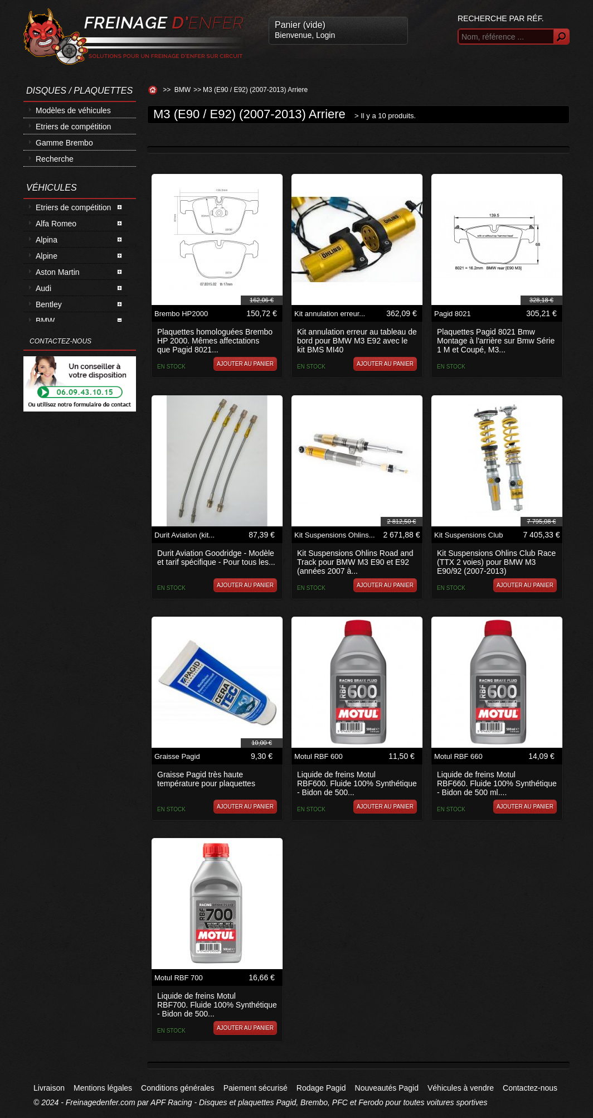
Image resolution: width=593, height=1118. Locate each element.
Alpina (46, 239)
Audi (43, 288)
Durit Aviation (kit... (184, 535)
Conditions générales (178, 1087)
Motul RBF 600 (318, 756)
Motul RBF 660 (458, 756)
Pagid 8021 (452, 313)
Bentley (49, 304)
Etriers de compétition (73, 126)
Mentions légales (103, 1087)
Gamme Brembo (64, 142)
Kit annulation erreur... (329, 313)
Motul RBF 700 (178, 978)
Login (325, 35)
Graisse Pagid (177, 756)
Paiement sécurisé (255, 1087)
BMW (45, 320)
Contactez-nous (530, 1087)
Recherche (55, 158)
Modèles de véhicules (73, 110)
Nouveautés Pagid (387, 1087)
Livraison (49, 1087)
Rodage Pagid (321, 1087)
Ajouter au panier (245, 364)
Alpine (46, 255)
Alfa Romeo (56, 223)
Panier (300, 25)
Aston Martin (58, 272)
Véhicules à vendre (460, 1087)
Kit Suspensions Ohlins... (334, 535)
